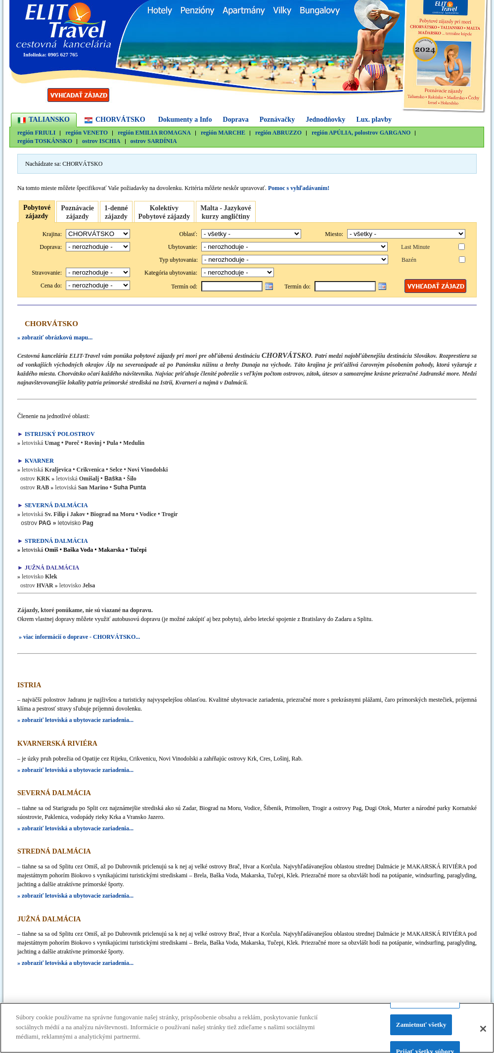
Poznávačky (277, 119)
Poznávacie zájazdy (77, 212)
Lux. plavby (374, 119)
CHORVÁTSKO (120, 119)
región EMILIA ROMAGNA (154, 133)
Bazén (409, 259)
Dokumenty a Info (185, 119)
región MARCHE (223, 133)
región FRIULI (36, 133)
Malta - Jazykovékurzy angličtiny (225, 212)
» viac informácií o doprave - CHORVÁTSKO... (78, 636)
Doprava (236, 119)
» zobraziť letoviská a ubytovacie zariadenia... (75, 720)
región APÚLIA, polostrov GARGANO (361, 133)
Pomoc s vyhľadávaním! (298, 188)
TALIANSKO (49, 119)
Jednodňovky (325, 119)
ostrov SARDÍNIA (154, 141)
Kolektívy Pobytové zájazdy (164, 212)
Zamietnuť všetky (421, 1028)
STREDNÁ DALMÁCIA (56, 540)
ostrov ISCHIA (101, 141)
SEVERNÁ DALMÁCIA (56, 505)
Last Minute (415, 246)
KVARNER (40, 460)
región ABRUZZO (278, 133)
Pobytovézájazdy (36, 212)
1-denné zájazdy (116, 212)
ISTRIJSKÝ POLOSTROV (60, 434)
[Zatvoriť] (483, 1032)
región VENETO (86, 133)
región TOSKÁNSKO (44, 141)
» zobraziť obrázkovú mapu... (54, 337)
